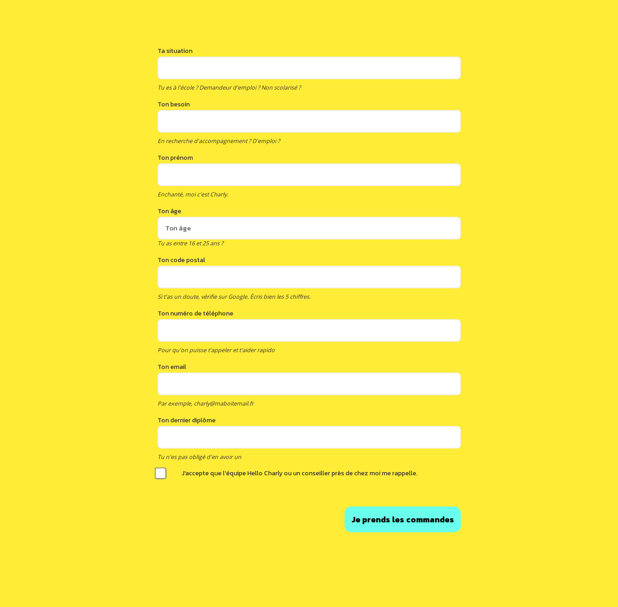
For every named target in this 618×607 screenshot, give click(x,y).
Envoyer (403, 519)
